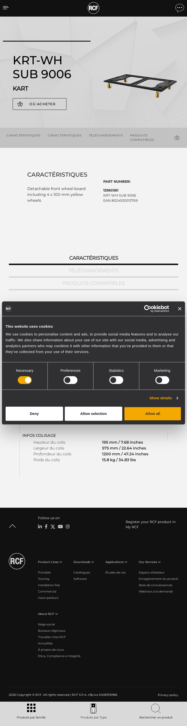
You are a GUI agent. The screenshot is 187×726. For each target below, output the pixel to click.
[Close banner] (179, 308)
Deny (34, 413)
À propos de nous (51, 649)
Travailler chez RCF (52, 637)
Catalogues (82, 572)
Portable (44, 572)
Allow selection (93, 413)
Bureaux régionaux (51, 630)
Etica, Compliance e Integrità (59, 656)
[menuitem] (167, 695)
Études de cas (115, 572)
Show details (161, 398)
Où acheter (42, 104)
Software (80, 579)
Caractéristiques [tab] (93, 258)
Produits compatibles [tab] (93, 283)
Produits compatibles (142, 138)
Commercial (47, 591)
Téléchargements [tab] (93, 271)
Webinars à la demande (156, 591)
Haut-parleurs (48, 598)
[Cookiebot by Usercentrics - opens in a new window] (147, 308)
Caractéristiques (23, 135)
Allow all (152, 413)
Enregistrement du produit (158, 579)
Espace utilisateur (152, 572)
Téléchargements (106, 135)
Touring (43, 579)
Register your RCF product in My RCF (151, 524)
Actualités (45, 643)
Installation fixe (49, 585)
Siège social (46, 624)
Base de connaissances (155, 585)
